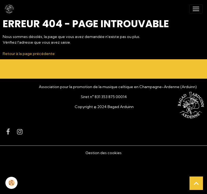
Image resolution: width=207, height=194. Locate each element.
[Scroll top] (196, 183)
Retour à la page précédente (29, 53)
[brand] (10, 8)
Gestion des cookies (103, 152)
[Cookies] (11, 183)
